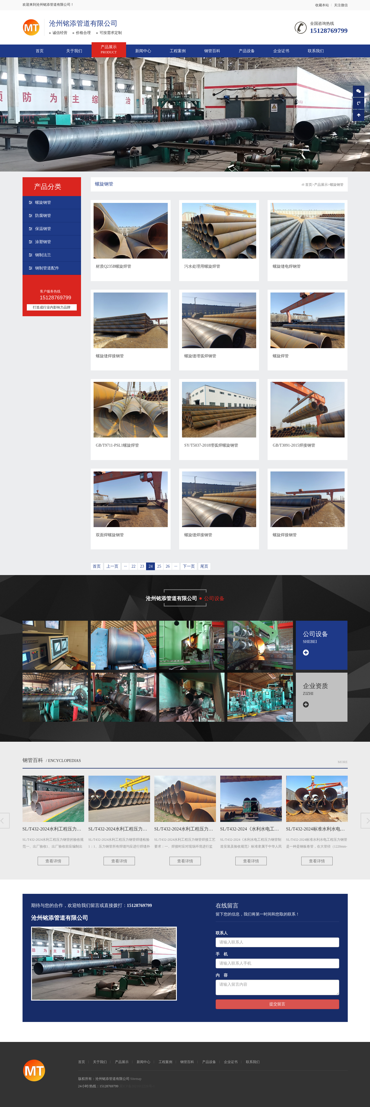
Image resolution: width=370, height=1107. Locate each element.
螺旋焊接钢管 (285, 535)
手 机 (222, 954)
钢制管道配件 (47, 268)
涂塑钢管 (43, 242)
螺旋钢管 (43, 202)
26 (168, 566)
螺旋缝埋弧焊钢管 (200, 356)
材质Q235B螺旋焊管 (113, 266)
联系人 (222, 933)
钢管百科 (212, 51)
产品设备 (247, 51)
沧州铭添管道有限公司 (83, 23)
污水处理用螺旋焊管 (202, 266)
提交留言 (277, 1004)
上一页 (112, 566)
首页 (40, 51)
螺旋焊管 (281, 356)
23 (142, 566)
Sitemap (135, 1079)
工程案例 (178, 51)
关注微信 (341, 5)
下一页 (189, 566)
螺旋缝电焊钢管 (287, 266)
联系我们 (316, 51)
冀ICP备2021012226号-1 (137, 1086)
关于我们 (74, 51)
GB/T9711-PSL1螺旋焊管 (117, 445)
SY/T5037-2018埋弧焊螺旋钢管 (211, 445)
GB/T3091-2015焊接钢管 (294, 445)
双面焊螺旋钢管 (110, 535)
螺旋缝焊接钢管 (110, 356)
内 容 (222, 975)
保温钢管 (43, 229)
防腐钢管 (43, 215)
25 (159, 566)
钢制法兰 (43, 255)
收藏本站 (322, 5)
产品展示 (109, 50)
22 (134, 566)
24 (151, 566)
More (343, 762)
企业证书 (281, 51)
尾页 (204, 566)
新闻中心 (143, 51)
